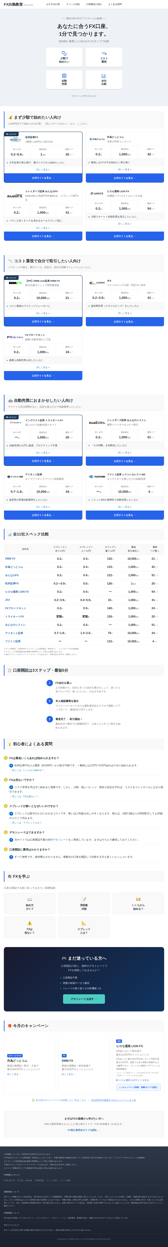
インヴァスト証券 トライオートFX (44, 420)
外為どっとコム (115, 137)
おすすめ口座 (53, 4)
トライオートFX (14, 616)
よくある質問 (115, 4)
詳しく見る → (14, 1074)
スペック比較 (73, 4)
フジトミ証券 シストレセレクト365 (126, 474)
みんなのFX (12, 575)
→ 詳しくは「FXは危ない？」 (24, 796)
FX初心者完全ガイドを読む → (84, 1130)
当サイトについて (11, 1225)
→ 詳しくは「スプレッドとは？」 (26, 822)
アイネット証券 (33, 474)
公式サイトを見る (41, 177)
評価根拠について (11, 1213)
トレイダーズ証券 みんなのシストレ (126, 420)
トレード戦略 (65, 1180)
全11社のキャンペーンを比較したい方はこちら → (86, 1100)
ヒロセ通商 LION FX (118, 191)
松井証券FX (31, 137)
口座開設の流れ (94, 4)
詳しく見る (42, 169)
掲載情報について (11, 1192)
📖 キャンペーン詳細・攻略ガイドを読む (138, 1087)
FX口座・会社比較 (24, 1180)
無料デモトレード (58, 839)
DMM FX (10, 558)
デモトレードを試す (82, 999)
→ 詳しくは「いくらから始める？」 (27, 770)
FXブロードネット (35, 335)
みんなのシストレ (15, 624)
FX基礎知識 (39, 1180)
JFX (109, 280)
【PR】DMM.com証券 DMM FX (42, 280)
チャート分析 (52, 1180)
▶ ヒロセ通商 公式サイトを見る (132, 1080)
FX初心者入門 (9, 1180)
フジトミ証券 (13, 641)
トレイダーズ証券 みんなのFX (41, 191)
